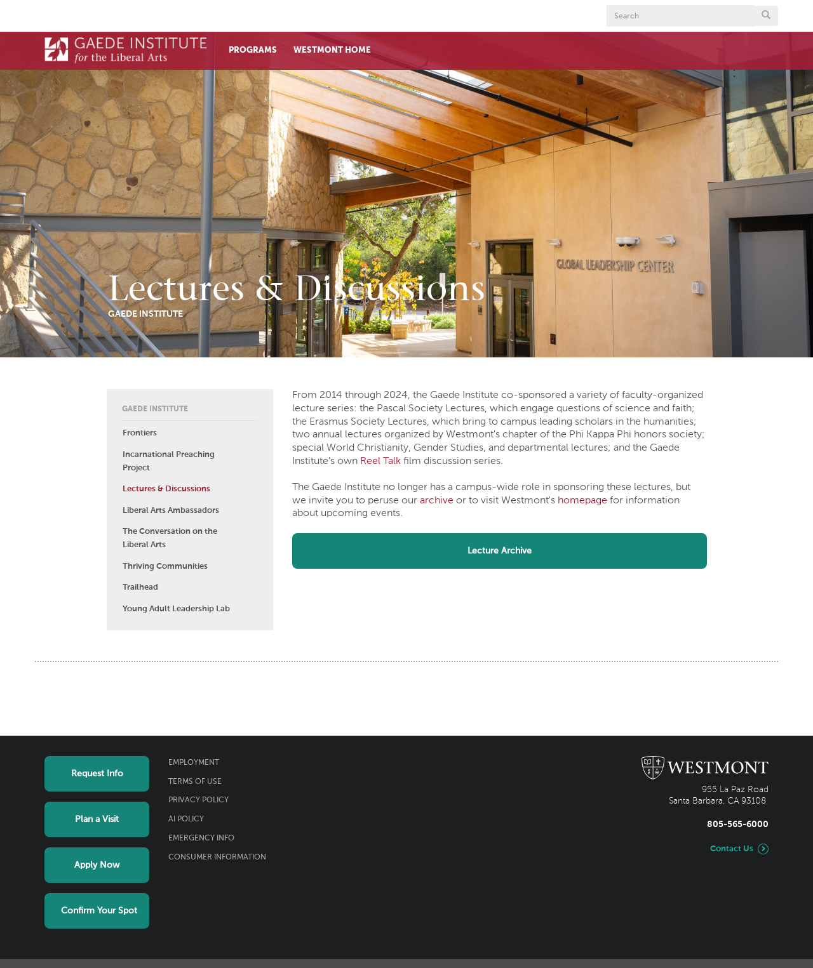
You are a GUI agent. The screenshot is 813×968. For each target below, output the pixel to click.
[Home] (125, 49)
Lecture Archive (499, 551)
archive (437, 501)
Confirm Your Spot (99, 910)
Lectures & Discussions (166, 489)
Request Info (97, 773)
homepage (582, 501)
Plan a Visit (97, 819)
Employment (193, 763)
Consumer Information (217, 857)
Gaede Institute (155, 409)
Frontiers (140, 433)
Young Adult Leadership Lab (176, 609)
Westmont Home (332, 50)
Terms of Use (195, 782)
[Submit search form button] (766, 16)
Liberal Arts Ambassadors (171, 511)
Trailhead (140, 587)
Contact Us (731, 849)
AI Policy (186, 819)
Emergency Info (201, 838)
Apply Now (96, 865)
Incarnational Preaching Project (169, 461)
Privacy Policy (198, 800)
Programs (253, 50)
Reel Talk (380, 461)
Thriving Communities (165, 566)
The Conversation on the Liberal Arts (170, 538)
